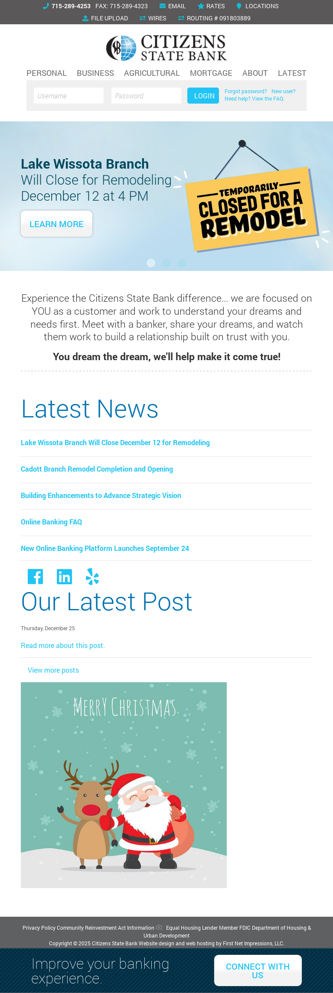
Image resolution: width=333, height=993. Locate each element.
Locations (258, 6)
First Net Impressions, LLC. (253, 943)
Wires (153, 18)
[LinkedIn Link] (64, 580)
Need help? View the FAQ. (254, 98)
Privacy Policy (39, 927)
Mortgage (211, 73)
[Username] (68, 95)
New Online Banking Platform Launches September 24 (105, 548)
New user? (283, 91)
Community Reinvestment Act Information (105, 927)
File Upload (105, 18)
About (255, 73)
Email (173, 6)
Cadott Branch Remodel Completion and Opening (97, 468)
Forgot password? (246, 91)
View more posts (53, 669)
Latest (292, 73)
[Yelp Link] (92, 580)
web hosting (200, 943)
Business (95, 73)
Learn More (56, 223)
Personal (46, 73)
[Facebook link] (35, 580)
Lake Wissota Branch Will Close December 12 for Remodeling (115, 442)
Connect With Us (258, 970)
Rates (211, 6)
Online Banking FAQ (51, 521)
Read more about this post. (63, 645)
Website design (156, 943)
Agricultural (152, 73)
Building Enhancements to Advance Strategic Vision (101, 495)
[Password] (146, 95)
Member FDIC (235, 927)
